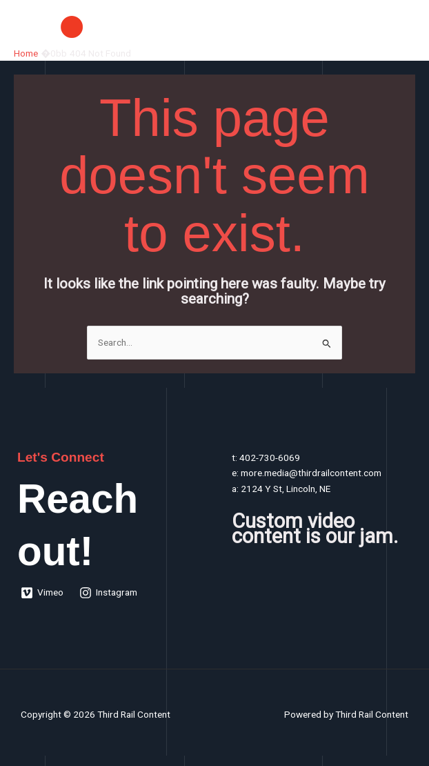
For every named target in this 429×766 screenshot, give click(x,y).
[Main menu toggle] (402, 26)
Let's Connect (60, 457)
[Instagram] (108, 593)
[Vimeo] (42, 593)
